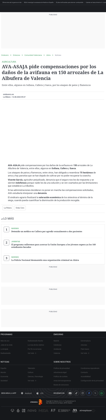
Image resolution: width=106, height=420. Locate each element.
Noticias (58, 55)
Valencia (57, 352)
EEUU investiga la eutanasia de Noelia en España (38, 2)
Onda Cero (19, 208)
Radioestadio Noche (35, 340)
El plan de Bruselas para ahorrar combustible (69, 2)
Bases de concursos (61, 384)
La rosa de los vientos (36, 344)
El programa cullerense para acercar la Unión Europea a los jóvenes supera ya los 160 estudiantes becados (53, 245)
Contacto (84, 372)
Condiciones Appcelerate (90, 367)
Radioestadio (6, 352)
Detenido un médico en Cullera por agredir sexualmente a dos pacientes (46, 231)
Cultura (30, 372)
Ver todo (32, 352)
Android (26, 392)
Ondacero (5, 55)
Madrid (57, 340)
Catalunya (58, 344)
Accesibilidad (86, 376)
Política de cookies (61, 376)
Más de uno (5, 340)
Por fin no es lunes (34, 348)
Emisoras (16, 55)
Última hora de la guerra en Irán (12, 2)
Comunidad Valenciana (33, 55)
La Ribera (7, 208)
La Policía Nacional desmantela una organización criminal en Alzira (45, 259)
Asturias (84, 344)
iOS (39, 392)
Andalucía (58, 348)
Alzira (48, 55)
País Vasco (85, 348)
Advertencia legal (60, 372)
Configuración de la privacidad (92, 380)
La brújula (5, 348)
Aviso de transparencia (62, 380)
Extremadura (86, 340)
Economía (5, 376)
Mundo (4, 372)
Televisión (31, 367)
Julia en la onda (7, 344)
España (4, 367)
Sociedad (4, 380)
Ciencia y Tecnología (35, 376)
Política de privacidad (62, 367)
